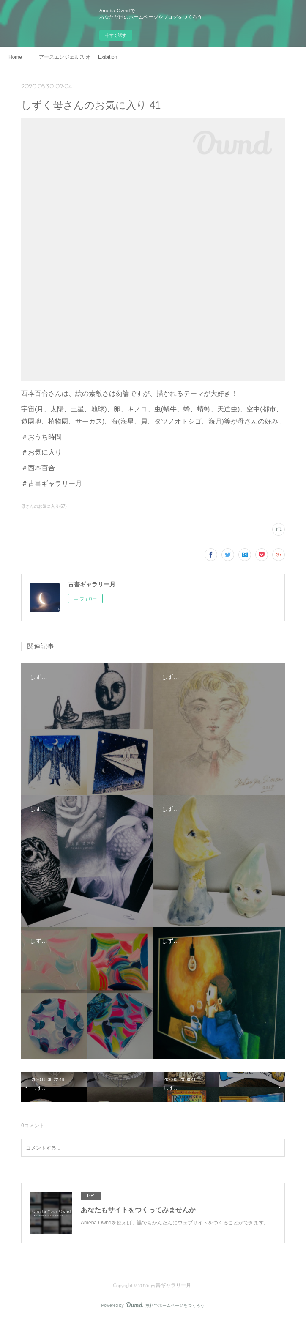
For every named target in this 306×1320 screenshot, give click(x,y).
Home (15, 57)
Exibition (107, 57)
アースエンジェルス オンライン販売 (64, 57)
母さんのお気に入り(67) (44, 506)
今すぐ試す (115, 35)
